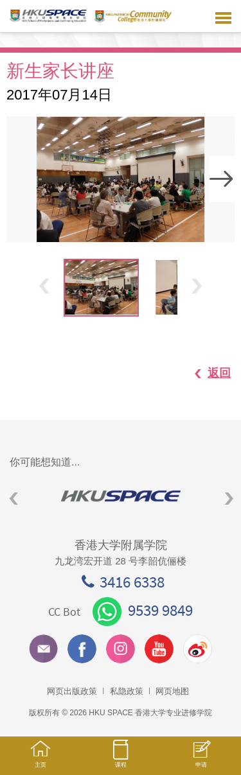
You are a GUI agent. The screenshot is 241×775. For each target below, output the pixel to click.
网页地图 (172, 691)
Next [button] (222, 179)
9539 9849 (143, 610)
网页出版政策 (72, 691)
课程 (120, 759)
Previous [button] (44, 285)
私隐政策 (126, 691)
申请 (201, 760)
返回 (206, 373)
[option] (120, 179)
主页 (40, 760)
